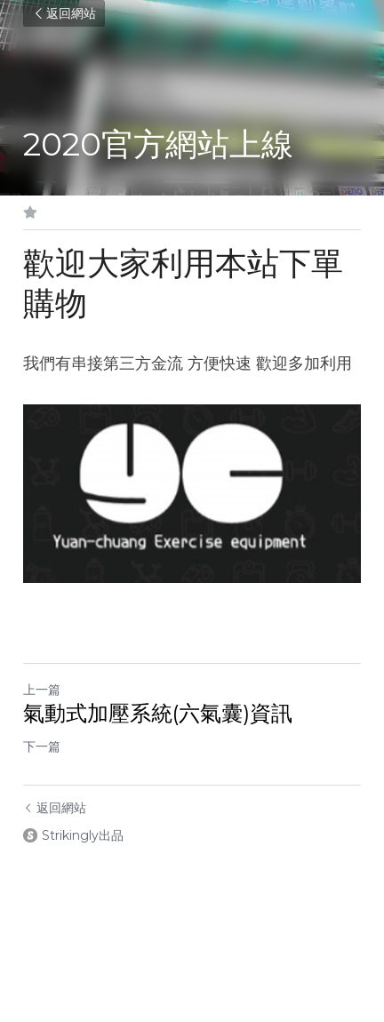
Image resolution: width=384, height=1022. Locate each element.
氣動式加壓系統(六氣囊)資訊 (157, 713)
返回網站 (64, 13)
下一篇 (41, 747)
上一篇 (41, 690)
